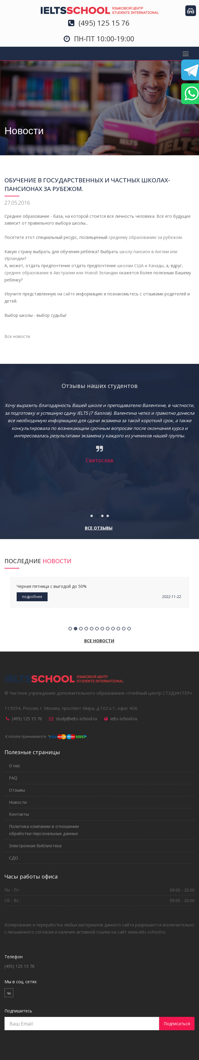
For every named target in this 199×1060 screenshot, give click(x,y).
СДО (13, 858)
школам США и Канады (140, 265)
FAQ (13, 778)
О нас (14, 765)
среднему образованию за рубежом (145, 237)
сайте (69, 294)
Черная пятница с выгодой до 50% (52, 586)
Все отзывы (98, 528)
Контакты (19, 814)
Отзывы (17, 790)
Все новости (17, 336)
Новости (18, 802)
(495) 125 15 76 (27, 718)
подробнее (32, 596)
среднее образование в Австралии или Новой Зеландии (61, 272)
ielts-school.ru (123, 718)
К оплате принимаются (45, 736)
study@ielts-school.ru (76, 718)
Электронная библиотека (35, 845)
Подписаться (177, 1023)
